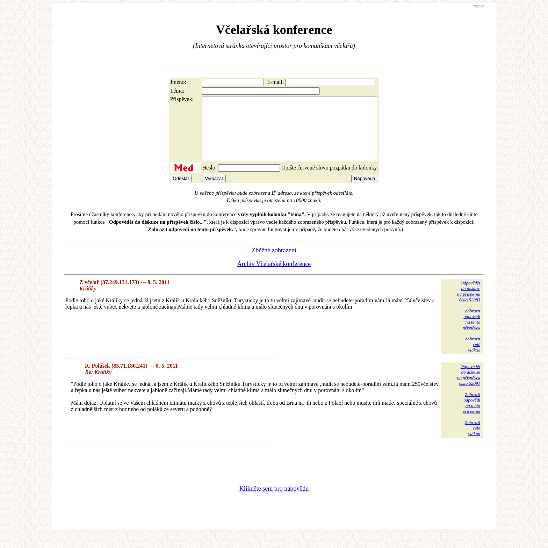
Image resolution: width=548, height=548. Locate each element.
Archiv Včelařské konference (274, 276)
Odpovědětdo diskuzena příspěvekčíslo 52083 (468, 304)
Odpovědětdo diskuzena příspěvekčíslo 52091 (468, 387)
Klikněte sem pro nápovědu (274, 501)
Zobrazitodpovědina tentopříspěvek (471, 332)
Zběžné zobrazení (274, 262)
